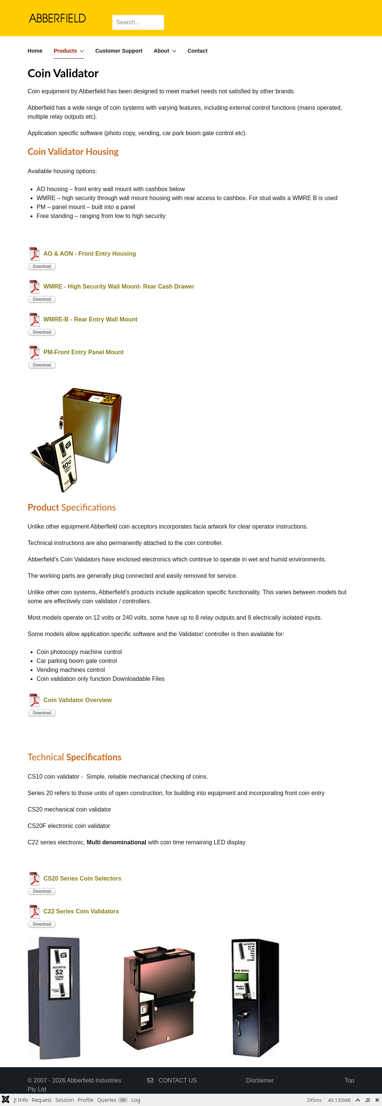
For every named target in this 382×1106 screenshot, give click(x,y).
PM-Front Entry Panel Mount (83, 352)
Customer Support (119, 51)
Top (349, 1080)
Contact (198, 51)
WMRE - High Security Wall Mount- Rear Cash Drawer (118, 286)
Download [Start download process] (42, 266)
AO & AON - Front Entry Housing (89, 253)
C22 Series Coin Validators (81, 911)
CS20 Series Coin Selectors (82, 878)
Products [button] (69, 51)
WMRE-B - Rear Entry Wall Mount (90, 319)
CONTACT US (172, 1080)
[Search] (138, 22)
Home (35, 51)
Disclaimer (260, 1080)
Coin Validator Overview (77, 700)
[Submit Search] (156, 17)
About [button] (165, 51)
